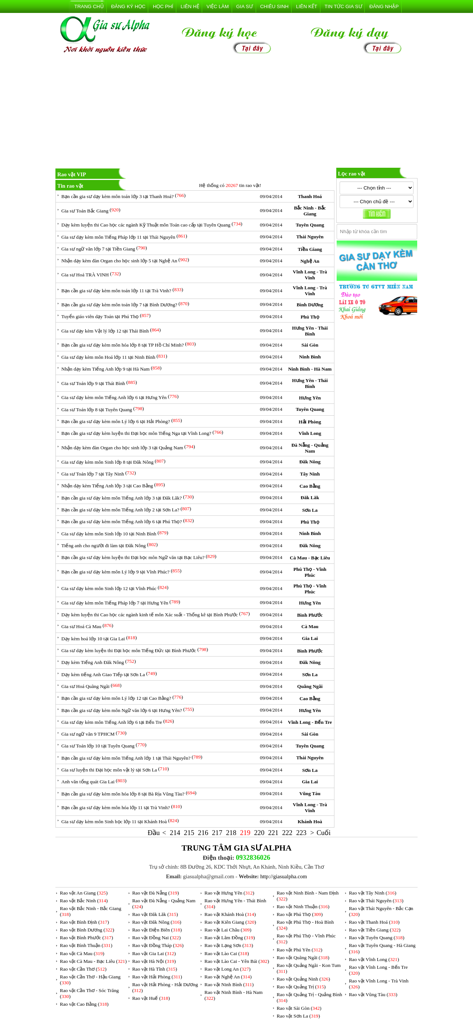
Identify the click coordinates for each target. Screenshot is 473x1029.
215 (189, 833)
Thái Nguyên (310, 236)
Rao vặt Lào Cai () (226, 953)
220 (259, 833)
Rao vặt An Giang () (84, 893)
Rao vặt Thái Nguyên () (376, 900)
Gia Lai (310, 638)
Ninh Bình (310, 357)
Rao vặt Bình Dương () (87, 930)
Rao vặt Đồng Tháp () (158, 945)
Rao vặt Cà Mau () (82, 953)
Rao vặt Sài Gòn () (299, 1008)
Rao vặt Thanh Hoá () (374, 922)
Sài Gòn (310, 345)
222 (287, 833)
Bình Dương (310, 304)
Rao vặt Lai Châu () (227, 930)
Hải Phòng (310, 422)
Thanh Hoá (310, 196)
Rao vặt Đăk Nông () (156, 922)
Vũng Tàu (309, 793)
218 (231, 833)
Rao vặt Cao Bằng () (84, 1004)
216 (203, 833)
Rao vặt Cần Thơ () (83, 969)
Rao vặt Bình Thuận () (86, 945)
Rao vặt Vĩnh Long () (374, 959)
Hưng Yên (310, 398)
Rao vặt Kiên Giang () (230, 922)
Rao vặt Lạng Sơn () (228, 945)
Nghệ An (309, 261)
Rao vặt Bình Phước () (86, 937)
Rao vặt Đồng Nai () (156, 937)
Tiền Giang (310, 249)
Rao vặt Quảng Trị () (301, 986)
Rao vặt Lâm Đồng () (229, 937)
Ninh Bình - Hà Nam (310, 369)
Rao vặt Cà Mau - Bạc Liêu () (93, 961)
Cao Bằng (309, 486)
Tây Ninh (310, 474)
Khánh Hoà (309, 821)
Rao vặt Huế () (151, 998)
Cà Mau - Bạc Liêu (310, 558)
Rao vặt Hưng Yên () (229, 893)
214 (175, 833)
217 (217, 833)
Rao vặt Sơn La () (298, 1016)
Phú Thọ (309, 317)
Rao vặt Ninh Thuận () (303, 906)
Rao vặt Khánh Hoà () (230, 914)
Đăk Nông (309, 461)
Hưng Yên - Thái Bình (310, 331)
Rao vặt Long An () (227, 969)
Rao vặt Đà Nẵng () (155, 893)
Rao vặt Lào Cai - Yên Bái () (236, 961)
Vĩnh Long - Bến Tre (310, 722)
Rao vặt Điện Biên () (157, 930)
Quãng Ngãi (310, 686)
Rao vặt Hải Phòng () (157, 976)
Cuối (324, 833)
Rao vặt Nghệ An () (228, 976)
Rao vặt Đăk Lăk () (155, 914)
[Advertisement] (236, 112)
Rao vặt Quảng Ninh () (303, 979)
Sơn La (310, 510)
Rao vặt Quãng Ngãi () (303, 957)
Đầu (154, 833)
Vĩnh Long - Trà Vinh (310, 274)
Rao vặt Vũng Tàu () (373, 994)
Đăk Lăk (310, 497)
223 (301, 833)
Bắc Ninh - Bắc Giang (310, 211)
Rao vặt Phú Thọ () (300, 914)
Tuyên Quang (310, 225)
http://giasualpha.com (283, 876)
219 (245, 833)
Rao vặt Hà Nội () (154, 961)
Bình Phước (310, 615)
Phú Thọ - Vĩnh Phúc (309, 572)
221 (273, 833)
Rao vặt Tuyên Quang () (376, 937)
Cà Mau (309, 626)
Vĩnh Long (310, 433)
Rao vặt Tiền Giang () (374, 930)
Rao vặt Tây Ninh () (372, 893)
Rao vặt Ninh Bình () (228, 984)
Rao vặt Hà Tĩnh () (154, 969)
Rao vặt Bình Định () (84, 922)
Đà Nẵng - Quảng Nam (309, 448)
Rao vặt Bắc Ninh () (84, 900)
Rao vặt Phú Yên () (300, 950)
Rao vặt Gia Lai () (154, 953)
